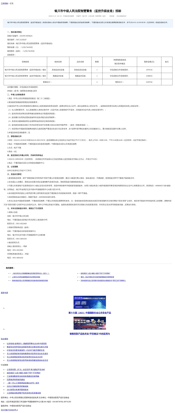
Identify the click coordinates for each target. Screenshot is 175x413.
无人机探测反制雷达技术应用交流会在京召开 (25, 357)
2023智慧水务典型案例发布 (17, 390)
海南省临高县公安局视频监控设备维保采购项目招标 (30, 280)
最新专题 (4, 293)
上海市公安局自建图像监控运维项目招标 (26, 277)
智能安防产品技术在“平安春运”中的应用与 (90, 334)
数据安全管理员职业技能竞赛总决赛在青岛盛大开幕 (27, 347)
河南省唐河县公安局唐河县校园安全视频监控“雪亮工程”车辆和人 (103, 280)
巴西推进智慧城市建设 (16, 380)
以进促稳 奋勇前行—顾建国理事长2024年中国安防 (27, 344)
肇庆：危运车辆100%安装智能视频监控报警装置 (97, 277)
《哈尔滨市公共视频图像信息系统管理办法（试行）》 (31, 273)
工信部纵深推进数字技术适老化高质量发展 (24, 393)
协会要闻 (4, 339)
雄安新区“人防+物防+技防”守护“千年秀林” (95, 273)
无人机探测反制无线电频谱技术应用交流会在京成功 (27, 354)
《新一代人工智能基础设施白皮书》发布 (23, 383)
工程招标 (4, 3)
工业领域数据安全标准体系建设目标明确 (23, 376)
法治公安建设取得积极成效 (17, 386)
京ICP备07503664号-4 (9, 410)
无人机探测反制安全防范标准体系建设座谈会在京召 (27, 360)
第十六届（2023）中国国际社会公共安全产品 (90, 313)
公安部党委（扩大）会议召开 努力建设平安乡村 (26, 370)
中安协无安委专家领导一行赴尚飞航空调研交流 (25, 350)
